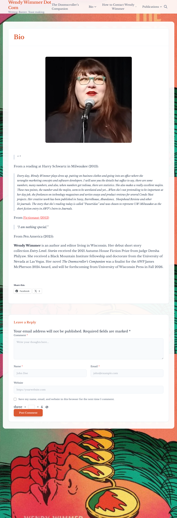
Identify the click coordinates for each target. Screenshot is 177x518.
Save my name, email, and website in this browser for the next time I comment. (66, 399)
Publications (152, 6)
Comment (21, 335)
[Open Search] (165, 6)
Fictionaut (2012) (36, 218)
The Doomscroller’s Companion (65, 6)
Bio (93, 6)
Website (18, 382)
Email (95, 366)
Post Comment (28, 412)
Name (18, 366)
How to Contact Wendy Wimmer (119, 6)
